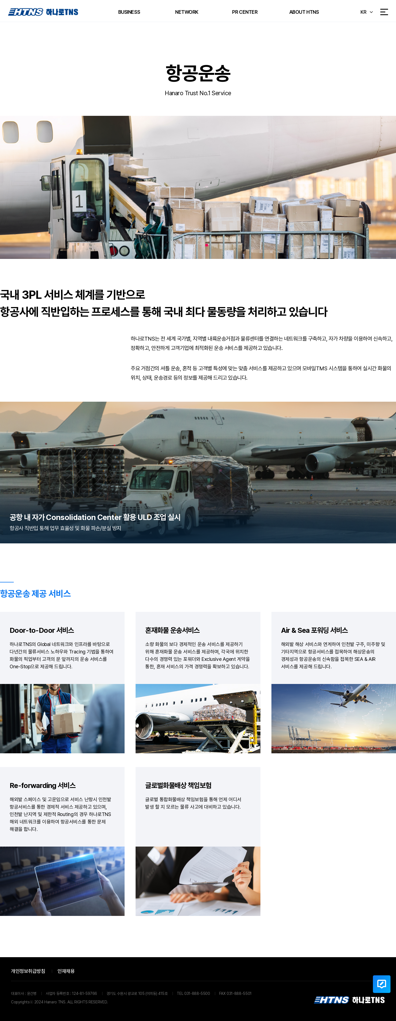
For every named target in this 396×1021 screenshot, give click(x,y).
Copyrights (20, 1002)
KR (363, 12)
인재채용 (66, 971)
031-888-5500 (197, 993)
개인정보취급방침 (28, 971)
